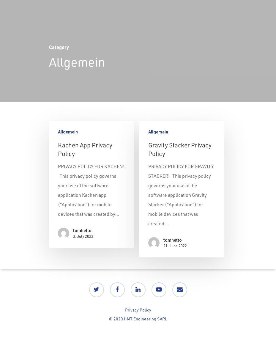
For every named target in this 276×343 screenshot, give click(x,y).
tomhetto (82, 230)
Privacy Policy (138, 310)
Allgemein (68, 132)
